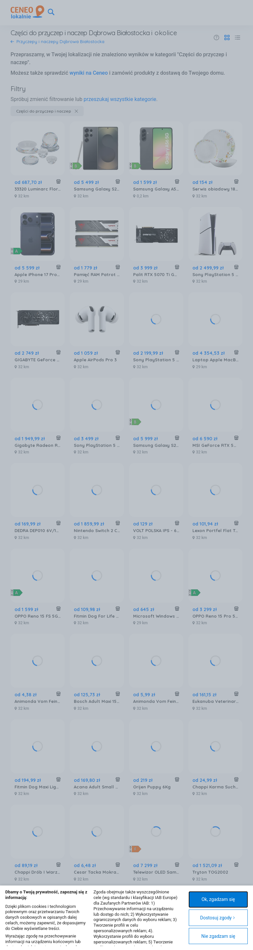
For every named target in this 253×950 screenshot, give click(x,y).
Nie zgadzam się (218, 936)
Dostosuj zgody (217, 917)
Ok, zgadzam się (218, 899)
